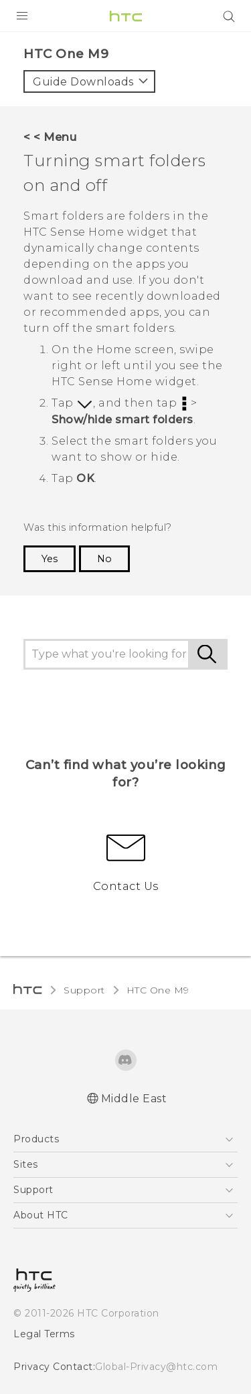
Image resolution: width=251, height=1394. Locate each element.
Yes (49, 559)
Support (84, 990)
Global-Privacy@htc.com (156, 1367)
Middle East (134, 1098)
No (104, 559)
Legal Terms (44, 1334)
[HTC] (126, 16)
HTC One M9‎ (158, 990)
